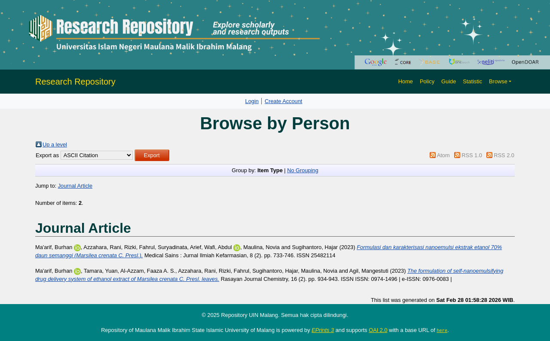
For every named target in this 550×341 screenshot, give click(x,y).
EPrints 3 (323, 330)
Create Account (283, 101)
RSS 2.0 (504, 155)
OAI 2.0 (378, 330)
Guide (448, 81)
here (442, 330)
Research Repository (75, 81)
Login (252, 101)
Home (405, 81)
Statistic (472, 81)
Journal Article (75, 186)
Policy (427, 81)
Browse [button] (498, 81)
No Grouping (302, 170)
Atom (443, 155)
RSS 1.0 (471, 155)
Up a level (55, 144)
